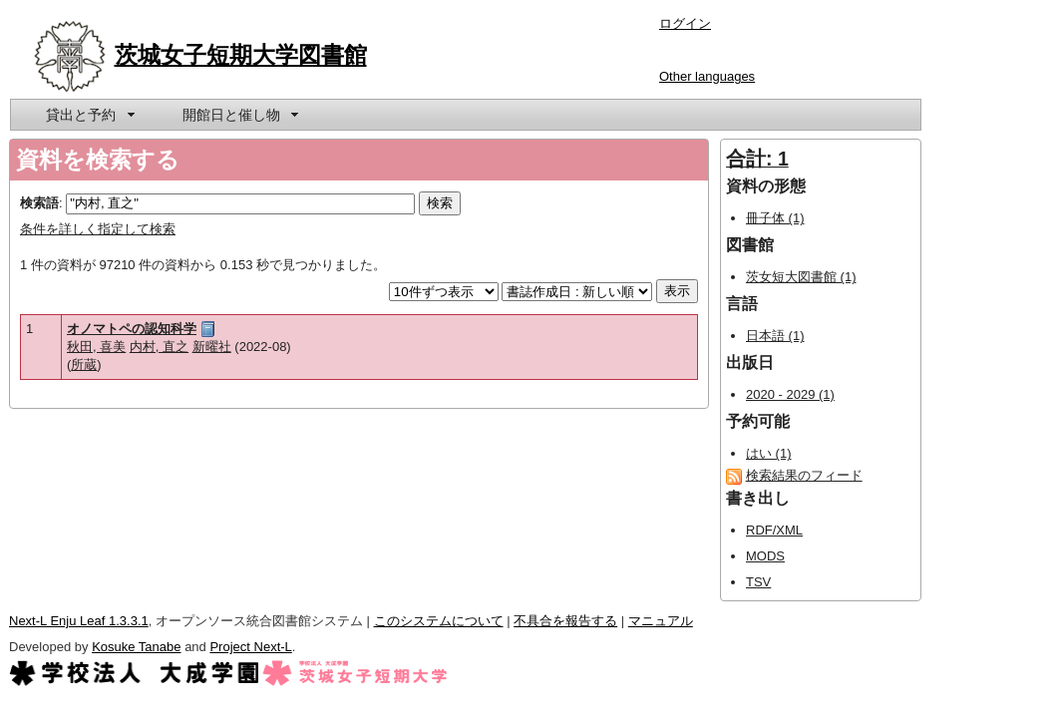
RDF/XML (774, 530)
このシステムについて (439, 620)
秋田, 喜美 (96, 346)
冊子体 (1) (775, 217)
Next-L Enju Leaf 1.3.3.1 (79, 620)
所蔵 (84, 364)
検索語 (39, 202)
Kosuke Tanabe (136, 646)
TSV (758, 581)
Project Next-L (250, 646)
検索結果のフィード (804, 475)
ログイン (685, 23)
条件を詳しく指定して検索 (98, 228)
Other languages (707, 76)
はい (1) (769, 453)
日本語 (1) (775, 335)
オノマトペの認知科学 (131, 328)
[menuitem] (89, 115)
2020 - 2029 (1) (790, 394)
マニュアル (660, 620)
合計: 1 (757, 159)
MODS (765, 555)
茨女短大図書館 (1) (801, 276)
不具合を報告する (565, 620)
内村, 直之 (159, 346)
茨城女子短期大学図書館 (241, 55)
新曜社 (211, 346)
